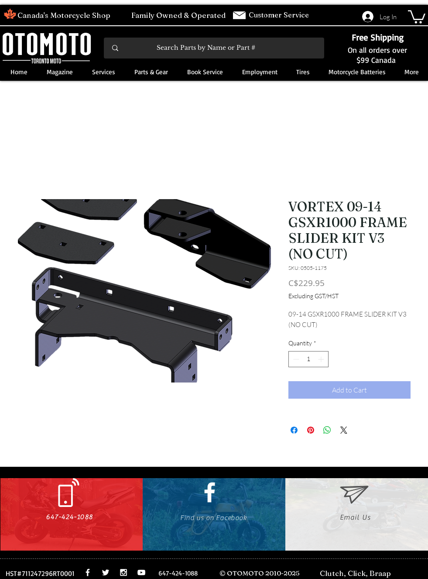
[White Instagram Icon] (123, 572)
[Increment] (321, 359)
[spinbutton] (308, 359)
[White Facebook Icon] (209, 492)
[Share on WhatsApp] (327, 430)
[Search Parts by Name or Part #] (214, 48)
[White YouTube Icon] (141, 572)
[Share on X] (344, 430)
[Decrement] (295, 359)
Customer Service (280, 14)
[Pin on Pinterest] (310, 430)
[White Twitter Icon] (105, 572)
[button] (416, 16)
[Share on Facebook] (294, 430)
